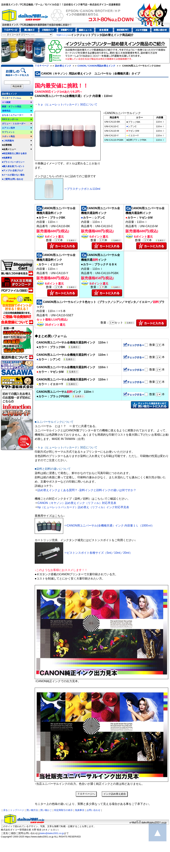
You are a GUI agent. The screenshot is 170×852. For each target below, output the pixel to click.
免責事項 (79, 810)
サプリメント (8, 132)
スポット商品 (8, 136)
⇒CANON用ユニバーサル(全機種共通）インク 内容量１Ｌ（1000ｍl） (94, 525)
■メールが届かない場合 (13, 175)
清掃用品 (6, 111)
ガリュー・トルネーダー (13, 123)
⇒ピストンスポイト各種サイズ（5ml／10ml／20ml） (83, 552)
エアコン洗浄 (8, 128)
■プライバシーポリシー (13, 162)
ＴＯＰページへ (86, 793)
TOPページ (62, 35)
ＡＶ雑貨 (6, 102)
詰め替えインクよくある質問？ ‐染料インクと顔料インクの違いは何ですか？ (87, 490)
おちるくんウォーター (12, 115)
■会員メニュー (9, 149)
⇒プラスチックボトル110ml (67, 188)
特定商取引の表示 (63, 810)
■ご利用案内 (8, 140)
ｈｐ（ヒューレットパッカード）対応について (67, 104)
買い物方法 (32, 810)
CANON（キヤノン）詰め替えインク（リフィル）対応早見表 (77, 502)
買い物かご (46, 810)
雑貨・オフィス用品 (11, 106)
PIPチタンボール (10, 119)
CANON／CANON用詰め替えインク (96, 65)
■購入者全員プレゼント (13, 166)
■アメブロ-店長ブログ (12, 170)
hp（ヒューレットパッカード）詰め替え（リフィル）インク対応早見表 (83, 507)
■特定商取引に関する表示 (14, 153)
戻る (5, 810)
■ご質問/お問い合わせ (12, 179)
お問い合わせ (93, 810)
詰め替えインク (9, 93)
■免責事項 (7, 158)
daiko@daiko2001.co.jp (52, 833)
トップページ (17, 810)
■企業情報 (7, 145)
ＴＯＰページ (42, 65)
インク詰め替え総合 (114, 793)
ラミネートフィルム (11, 98)
